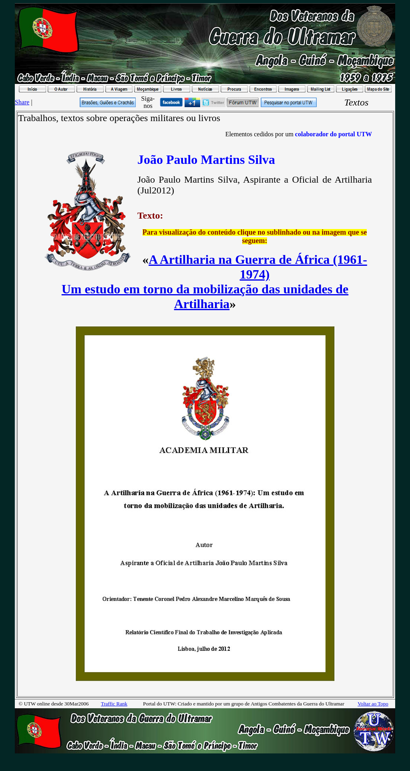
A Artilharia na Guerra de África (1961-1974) (258, 266)
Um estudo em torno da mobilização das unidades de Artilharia (205, 296)
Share (22, 102)
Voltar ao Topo (373, 704)
